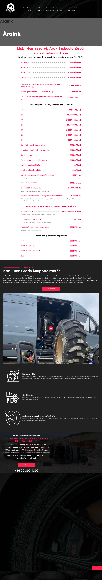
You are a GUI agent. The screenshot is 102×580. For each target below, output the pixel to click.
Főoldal (26, 7)
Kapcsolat (72, 10)
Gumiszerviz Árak (70, 7)
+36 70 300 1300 (26, 470)
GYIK (29, 10)
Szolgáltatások (52, 7)
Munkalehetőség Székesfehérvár (49, 10)
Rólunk (38, 7)
